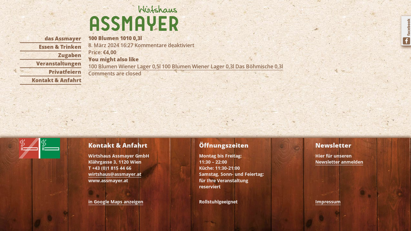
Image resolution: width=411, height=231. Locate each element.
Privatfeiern (65, 71)
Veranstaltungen (58, 63)
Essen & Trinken (60, 46)
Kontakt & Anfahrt (56, 80)
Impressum (328, 202)
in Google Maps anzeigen (115, 202)
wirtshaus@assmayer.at (114, 174)
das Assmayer (63, 38)
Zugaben (69, 55)
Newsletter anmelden (339, 162)
